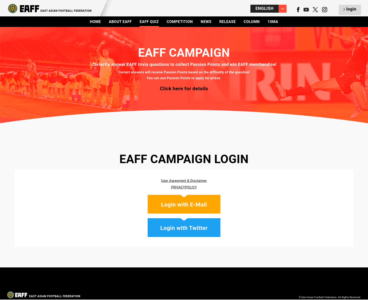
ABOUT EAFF (120, 21)
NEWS (206, 21)
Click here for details (184, 88)
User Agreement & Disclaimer (184, 180)
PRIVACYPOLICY (184, 187)
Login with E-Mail (184, 204)
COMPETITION (180, 21)
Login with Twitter (184, 228)
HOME (95, 21)
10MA (273, 21)
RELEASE (227, 21)
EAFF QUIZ (149, 21)
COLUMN (252, 21)
